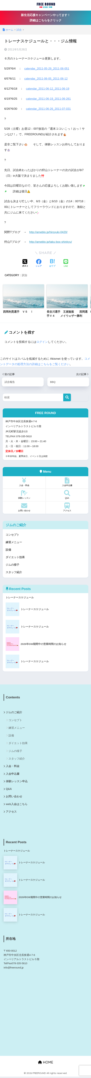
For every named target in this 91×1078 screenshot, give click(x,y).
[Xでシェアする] (25, 263)
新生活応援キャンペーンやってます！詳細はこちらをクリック (45, 17)
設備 (8, 549)
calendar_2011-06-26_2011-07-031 (49, 108)
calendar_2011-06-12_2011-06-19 (48, 88)
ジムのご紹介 (14, 712)
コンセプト (13, 534)
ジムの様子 (13, 564)
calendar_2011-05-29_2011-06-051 (47, 68)
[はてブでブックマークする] (52, 263)
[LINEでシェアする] (65, 263)
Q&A (67, 494)
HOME (45, 1063)
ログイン (42, 341)
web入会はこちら (16, 805)
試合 (24, 275)
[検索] (67, 397)
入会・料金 (24, 481)
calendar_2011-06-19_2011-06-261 (49, 98)
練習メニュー (14, 542)
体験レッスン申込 (17, 782)
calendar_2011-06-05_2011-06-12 (46, 78)
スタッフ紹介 (14, 572)
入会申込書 (67, 481)
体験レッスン (24, 494)
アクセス (67, 506)
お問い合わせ (24, 506)
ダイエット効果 (16, 557)
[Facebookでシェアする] (39, 263)
